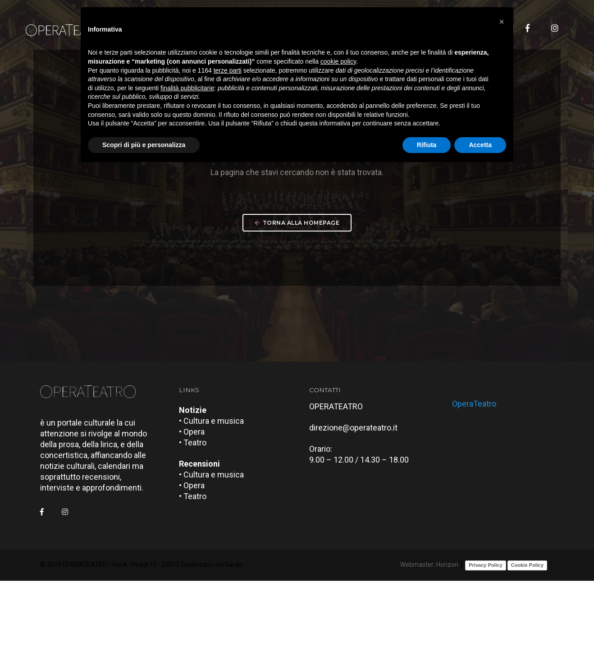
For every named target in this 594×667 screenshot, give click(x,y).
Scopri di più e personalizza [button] (143, 148)
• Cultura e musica (216, 508)
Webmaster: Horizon (429, 652)
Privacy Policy (486, 652)
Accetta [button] (480, 148)
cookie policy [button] (338, 65)
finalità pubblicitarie (187, 91)
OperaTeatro (479, 486)
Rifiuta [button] (427, 148)
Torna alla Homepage (297, 284)
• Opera (197, 519)
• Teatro (197, 530)
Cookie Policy (527, 652)
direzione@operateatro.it (358, 515)
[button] (501, 21)
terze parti (228, 74)
